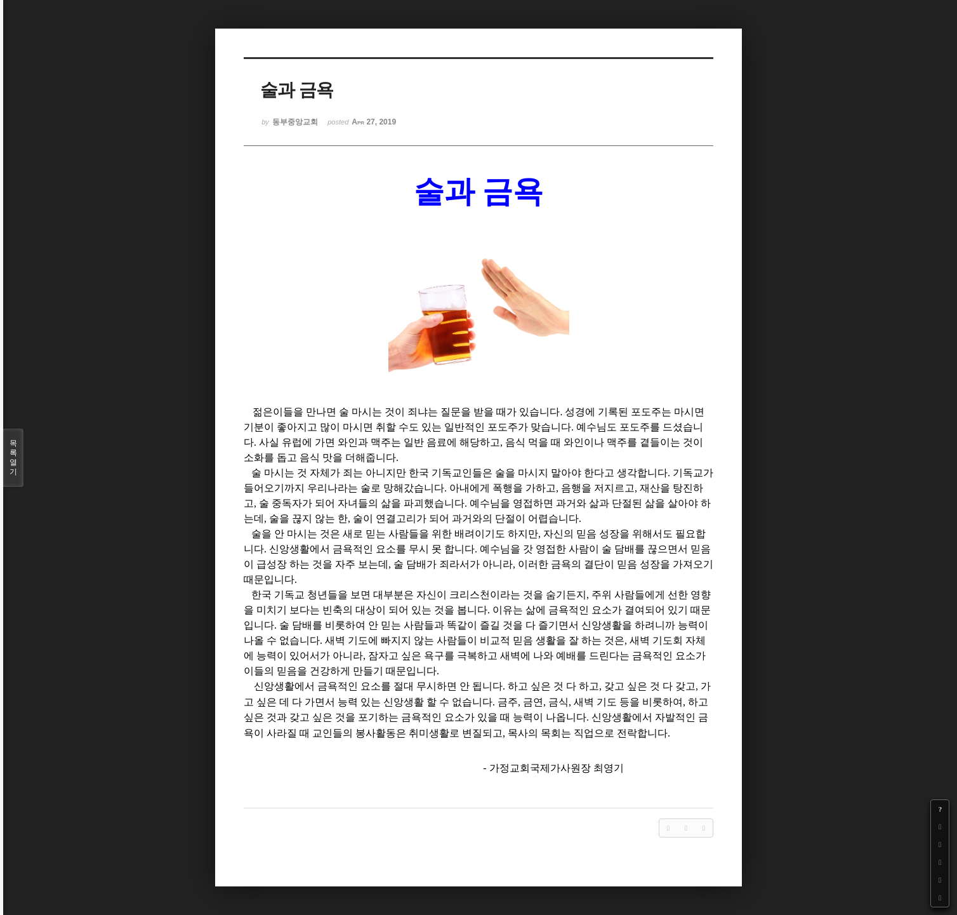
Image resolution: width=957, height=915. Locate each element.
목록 (13, 458)
